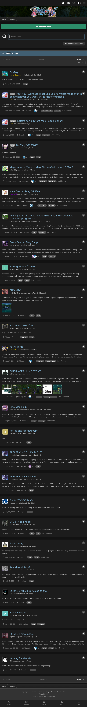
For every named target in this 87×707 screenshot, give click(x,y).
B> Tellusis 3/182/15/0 (22, 325)
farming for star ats (20, 658)
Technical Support (39, 293)
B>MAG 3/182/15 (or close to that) (29, 590)
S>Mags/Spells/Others (22, 266)
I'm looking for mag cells (24, 430)
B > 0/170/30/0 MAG (21, 500)
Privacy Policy (44, 692)
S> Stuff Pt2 (16, 347)
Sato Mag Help (18, 406)
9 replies (24, 421)
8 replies (26, 111)
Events (28, 374)
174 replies (22, 205)
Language (25, 692)
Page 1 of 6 (43, 59)
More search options (74, 44)
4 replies (21, 490)
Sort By (81, 62)
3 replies (24, 232)
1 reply (19, 442)
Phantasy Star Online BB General (37, 99)
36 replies (24, 256)
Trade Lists (31, 245)
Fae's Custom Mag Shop (24, 242)
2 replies (21, 135)
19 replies (24, 181)
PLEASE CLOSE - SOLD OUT (26, 452)
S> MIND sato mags (21, 634)
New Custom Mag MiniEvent (26, 191)
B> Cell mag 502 (19, 612)
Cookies (63, 692)
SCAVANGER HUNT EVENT (25, 371)
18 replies (26, 648)
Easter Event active (43, 26)
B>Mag (14, 72)
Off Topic (32, 170)
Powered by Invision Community (43, 696)
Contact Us (55, 692)
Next (79, 59)
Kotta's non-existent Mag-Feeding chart (40, 120)
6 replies (21, 581)
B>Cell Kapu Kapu (20, 521)
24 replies (21, 397)
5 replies (21, 466)
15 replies (21, 361)
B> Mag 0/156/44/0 (27, 145)
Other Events (33, 194)
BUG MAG (15, 290)
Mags (28, 124)
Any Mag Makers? (20, 567)
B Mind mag (16, 543)
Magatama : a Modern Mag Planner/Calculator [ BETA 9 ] (42, 167)
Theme (34, 692)
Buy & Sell (37, 75)
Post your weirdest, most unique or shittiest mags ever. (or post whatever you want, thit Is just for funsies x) (46, 95)
